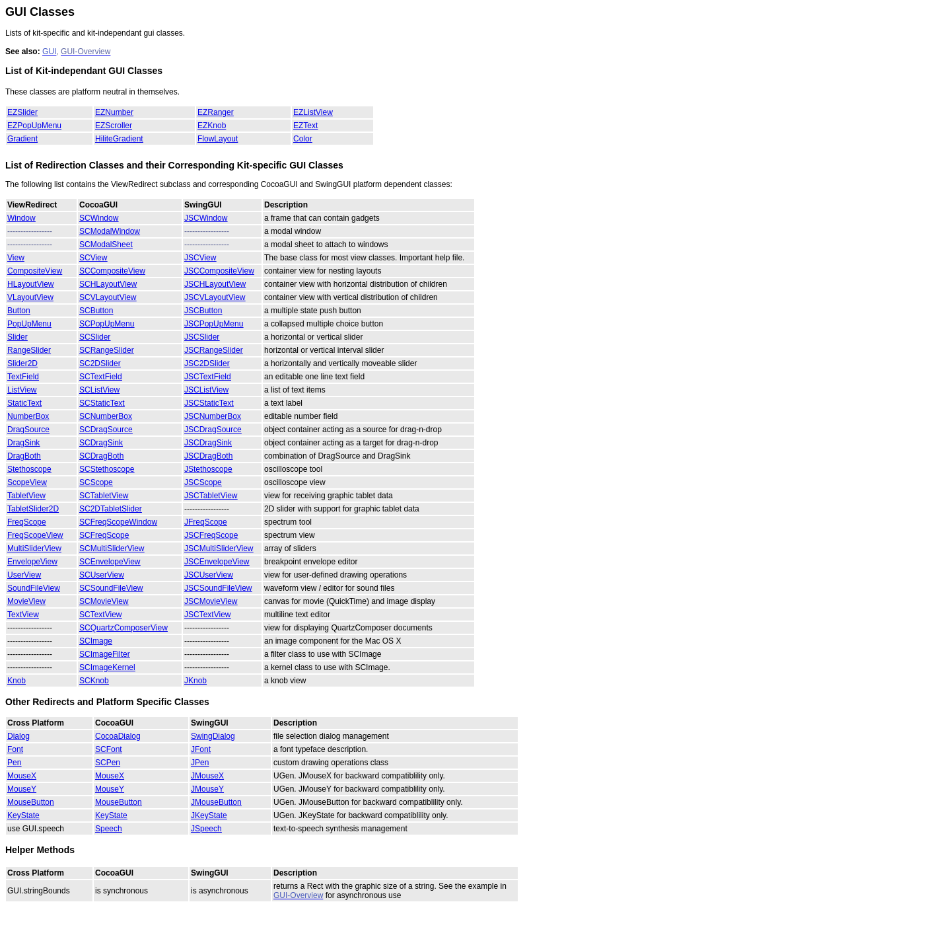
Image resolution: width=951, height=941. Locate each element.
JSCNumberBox (212, 416)
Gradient (22, 138)
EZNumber (114, 112)
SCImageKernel (107, 667)
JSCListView (206, 390)
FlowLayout (217, 138)
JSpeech (206, 828)
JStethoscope (208, 469)
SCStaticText (102, 403)
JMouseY (207, 789)
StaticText (24, 403)
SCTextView (100, 614)
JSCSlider (201, 337)
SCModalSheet (106, 244)
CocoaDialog (118, 736)
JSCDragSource (213, 429)
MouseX (21, 775)
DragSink (23, 442)
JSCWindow (205, 218)
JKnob (195, 680)
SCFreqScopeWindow (118, 522)
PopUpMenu (29, 323)
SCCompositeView (112, 271)
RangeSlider (29, 350)
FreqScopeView (35, 535)
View (15, 257)
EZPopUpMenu (34, 125)
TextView (23, 614)
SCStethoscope (106, 469)
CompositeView (34, 271)
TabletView (26, 495)
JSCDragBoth (208, 456)
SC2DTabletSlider (110, 508)
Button (18, 310)
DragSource (28, 429)
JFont (201, 749)
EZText (305, 125)
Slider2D (22, 363)
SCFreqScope (104, 535)
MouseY (21, 789)
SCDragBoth (101, 456)
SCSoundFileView (111, 588)
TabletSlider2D (33, 508)
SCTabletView (103, 495)
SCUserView (101, 575)
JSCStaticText (209, 403)
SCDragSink (101, 442)
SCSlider (94, 337)
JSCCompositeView (219, 271)
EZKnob (211, 125)
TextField (23, 376)
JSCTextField (207, 376)
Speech (108, 828)
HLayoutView (30, 284)
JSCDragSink (208, 442)
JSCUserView (208, 575)
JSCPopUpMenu (213, 323)
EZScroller (113, 125)
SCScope (96, 482)
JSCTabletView (210, 495)
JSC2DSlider (207, 363)
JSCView (200, 257)
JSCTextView (207, 614)
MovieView (26, 601)
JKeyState (209, 815)
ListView (21, 390)
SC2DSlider (100, 363)
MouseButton (30, 802)
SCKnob (94, 680)
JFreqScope (205, 522)
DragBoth (24, 456)
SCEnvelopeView (110, 561)
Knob (16, 680)
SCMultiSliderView (111, 548)
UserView (24, 575)
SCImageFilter (104, 654)
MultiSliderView (34, 548)
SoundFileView (33, 588)
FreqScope (26, 522)
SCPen (107, 762)
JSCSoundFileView (218, 588)
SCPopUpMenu (106, 323)
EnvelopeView (32, 561)
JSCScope (203, 482)
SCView (93, 257)
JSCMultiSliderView (218, 548)
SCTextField (100, 376)
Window (21, 218)
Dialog (18, 736)
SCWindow (98, 218)
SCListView (99, 390)
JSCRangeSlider (213, 350)
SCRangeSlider (106, 350)
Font (15, 749)
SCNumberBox (105, 416)
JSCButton (203, 310)
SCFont (108, 749)
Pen (14, 762)
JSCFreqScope (211, 535)
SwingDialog (213, 736)
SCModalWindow (109, 231)
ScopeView (27, 482)
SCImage (95, 641)
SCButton (96, 310)
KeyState (23, 815)
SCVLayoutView (108, 297)
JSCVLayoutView (215, 297)
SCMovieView (103, 601)
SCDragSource (106, 429)
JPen (200, 762)
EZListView (313, 112)
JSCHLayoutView (215, 284)
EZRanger (215, 112)
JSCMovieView (210, 601)
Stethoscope (29, 469)
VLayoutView (30, 297)
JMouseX (207, 775)
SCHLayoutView (108, 284)
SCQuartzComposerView (123, 627)
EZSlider (22, 112)
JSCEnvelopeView (217, 561)
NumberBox (28, 416)
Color (302, 138)
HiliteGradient (119, 138)
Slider (17, 337)
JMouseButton (216, 802)
